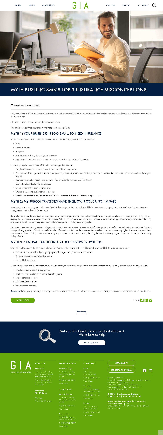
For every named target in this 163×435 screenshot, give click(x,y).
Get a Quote (121, 363)
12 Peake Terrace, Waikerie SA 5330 (91, 390)
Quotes (110, 5)
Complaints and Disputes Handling (123, 384)
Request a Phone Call (121, 370)
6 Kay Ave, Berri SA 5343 (89, 373)
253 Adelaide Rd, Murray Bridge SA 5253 (67, 374)
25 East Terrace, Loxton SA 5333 (90, 407)
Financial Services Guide (119, 382)
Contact (143, 5)
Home (18, 5)
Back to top (81, 312)
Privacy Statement (116, 377)
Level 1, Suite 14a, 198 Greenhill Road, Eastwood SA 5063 (44, 374)
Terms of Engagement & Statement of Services (128, 380)
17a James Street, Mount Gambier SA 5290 (67, 399)
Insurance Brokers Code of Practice (123, 387)
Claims (127, 5)
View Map (39, 384)
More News (23, 300)
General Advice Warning (119, 389)
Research (15, 291)
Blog (32, 5)
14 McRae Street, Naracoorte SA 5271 (68, 418)
